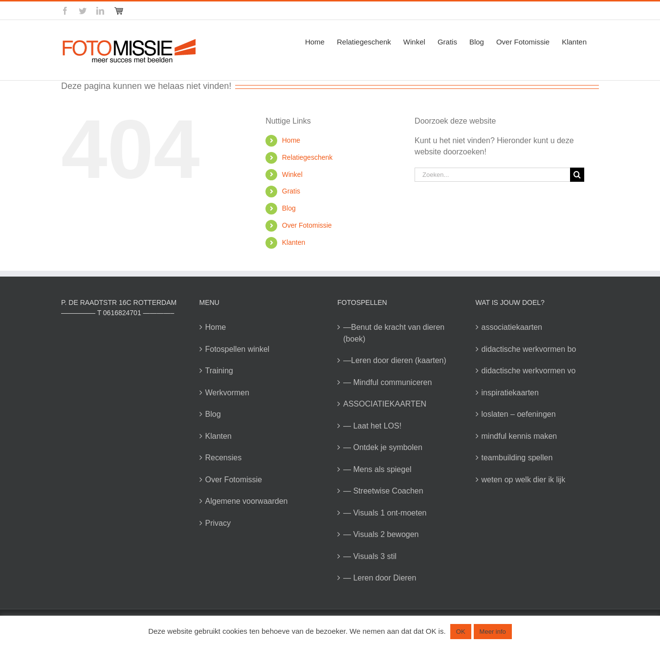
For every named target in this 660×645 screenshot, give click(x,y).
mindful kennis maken (519, 436)
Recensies (223, 457)
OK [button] (460, 631)
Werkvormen (227, 392)
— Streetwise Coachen (383, 491)
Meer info (493, 631)
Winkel (292, 174)
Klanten (293, 242)
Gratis (291, 191)
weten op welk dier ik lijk (524, 479)
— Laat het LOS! (372, 426)
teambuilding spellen (517, 457)
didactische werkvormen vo (529, 370)
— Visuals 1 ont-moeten (384, 513)
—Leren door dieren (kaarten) (394, 360)
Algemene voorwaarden (246, 501)
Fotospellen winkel (237, 349)
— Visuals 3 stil (369, 556)
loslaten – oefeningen (519, 414)
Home (291, 140)
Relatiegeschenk (307, 157)
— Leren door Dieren (379, 578)
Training (219, 370)
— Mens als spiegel (377, 469)
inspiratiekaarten (510, 392)
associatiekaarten (512, 327)
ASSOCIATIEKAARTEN (384, 404)
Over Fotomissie (307, 225)
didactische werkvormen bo (529, 349)
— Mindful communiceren (387, 382)
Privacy (218, 523)
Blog (289, 208)
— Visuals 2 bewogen (380, 534)
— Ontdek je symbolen (382, 447)
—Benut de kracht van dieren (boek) (393, 333)
